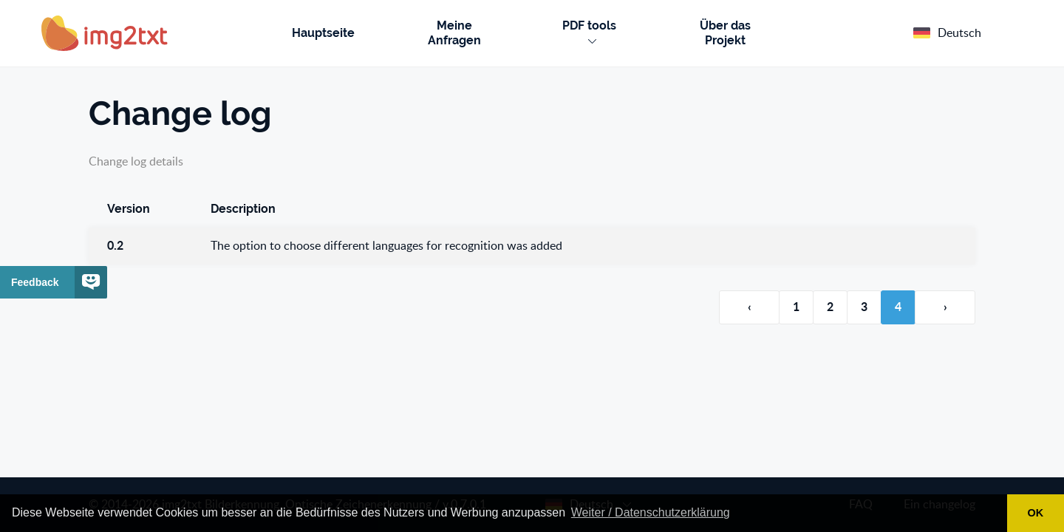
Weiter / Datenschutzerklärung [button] (650, 512)
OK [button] (1036, 513)
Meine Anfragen (454, 32)
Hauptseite (323, 33)
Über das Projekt (725, 32)
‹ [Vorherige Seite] (749, 307)
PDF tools (589, 31)
